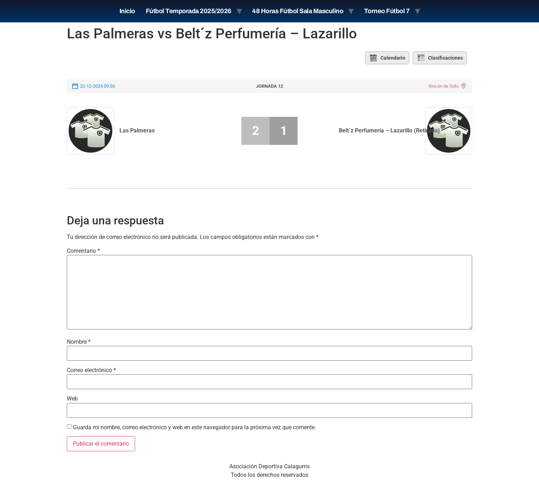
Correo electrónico (91, 370)
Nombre (79, 342)
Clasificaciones (440, 58)
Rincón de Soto (443, 86)
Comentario (83, 251)
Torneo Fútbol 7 (387, 11)
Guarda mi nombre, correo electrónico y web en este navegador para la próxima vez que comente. (194, 427)
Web (72, 399)
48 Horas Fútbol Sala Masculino (297, 11)
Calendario (387, 58)
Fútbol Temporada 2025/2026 (188, 11)
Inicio (127, 11)
